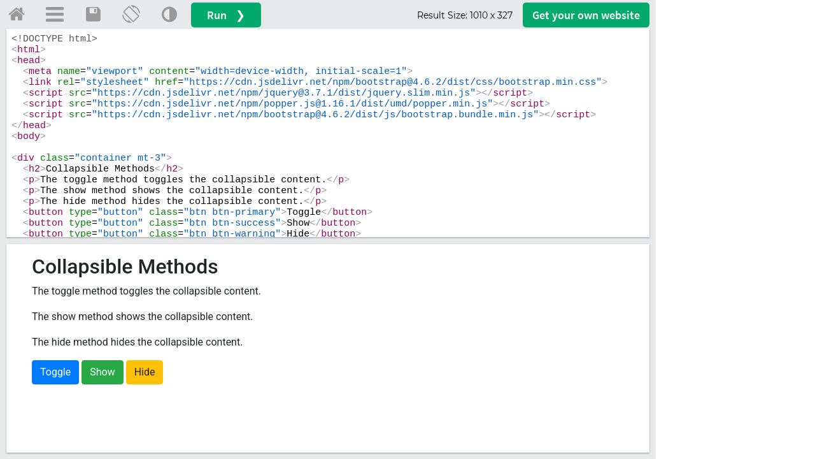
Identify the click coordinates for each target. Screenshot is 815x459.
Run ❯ (226, 15)
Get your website (586, 15)
